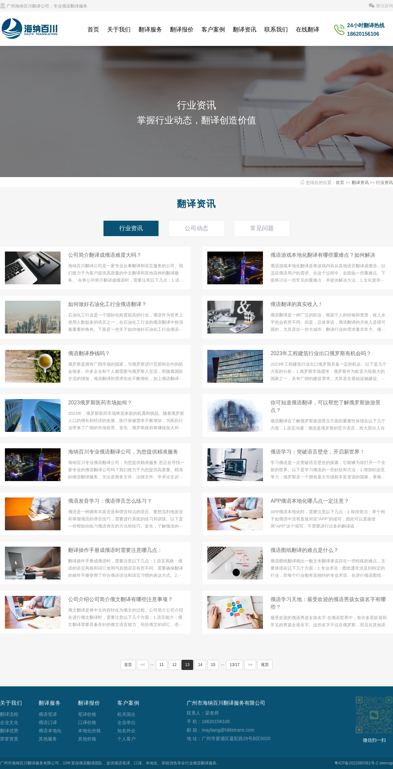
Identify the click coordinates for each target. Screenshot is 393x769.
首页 (93, 29)
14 (200, 664)
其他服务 (48, 738)
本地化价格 (89, 730)
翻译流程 (9, 714)
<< (142, 664)
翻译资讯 (244, 29)
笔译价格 (87, 714)
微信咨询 (381, 5)
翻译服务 (150, 29)
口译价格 (87, 722)
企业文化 (9, 722)
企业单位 (126, 722)
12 (174, 664)
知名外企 (126, 730)
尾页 (265, 664)
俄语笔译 (48, 714)
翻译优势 (9, 730)
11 (161, 664)
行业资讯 (384, 182)
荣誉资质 (9, 738)
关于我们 (119, 29)
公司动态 (196, 228)
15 (213, 664)
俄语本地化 (50, 730)
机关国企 (126, 714)
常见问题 (262, 228)
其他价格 (87, 738)
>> (250, 664)
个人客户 (126, 738)
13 (187, 664)
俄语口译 (48, 722)
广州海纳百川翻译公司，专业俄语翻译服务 (43, 6)
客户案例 (213, 29)
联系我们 (276, 29)
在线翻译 (307, 29)
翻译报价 (182, 29)
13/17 (234, 664)
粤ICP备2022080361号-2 (356, 763)
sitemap (386, 763)
